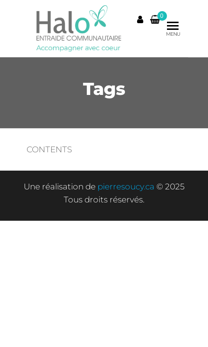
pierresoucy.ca (125, 186)
